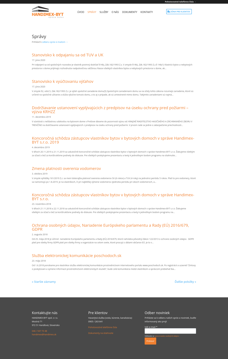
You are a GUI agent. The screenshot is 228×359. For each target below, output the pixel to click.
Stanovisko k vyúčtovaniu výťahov (62, 81)
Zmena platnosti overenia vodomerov (66, 168)
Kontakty (147, 12)
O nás (115, 12)
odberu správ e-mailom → (55, 41)
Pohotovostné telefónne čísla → (180, 1)
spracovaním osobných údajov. (167, 336)
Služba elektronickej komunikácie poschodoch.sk (77, 255)
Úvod (80, 12)
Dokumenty (129, 12)
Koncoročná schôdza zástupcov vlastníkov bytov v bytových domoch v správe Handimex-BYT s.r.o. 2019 (113, 140)
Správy (92, 12)
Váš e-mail (151, 327)
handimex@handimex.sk (44, 334)
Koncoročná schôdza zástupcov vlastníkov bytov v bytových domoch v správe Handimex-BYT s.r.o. (113, 196)
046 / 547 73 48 (39, 330)
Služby (103, 12)
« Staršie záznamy (44, 282)
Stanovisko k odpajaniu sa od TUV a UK (67, 55)
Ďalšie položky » (185, 282)
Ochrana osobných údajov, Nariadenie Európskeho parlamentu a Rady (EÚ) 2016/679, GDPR (110, 227)
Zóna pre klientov (180, 11)
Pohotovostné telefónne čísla (102, 327)
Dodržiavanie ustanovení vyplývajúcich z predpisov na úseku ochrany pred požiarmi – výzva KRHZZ (110, 109)
